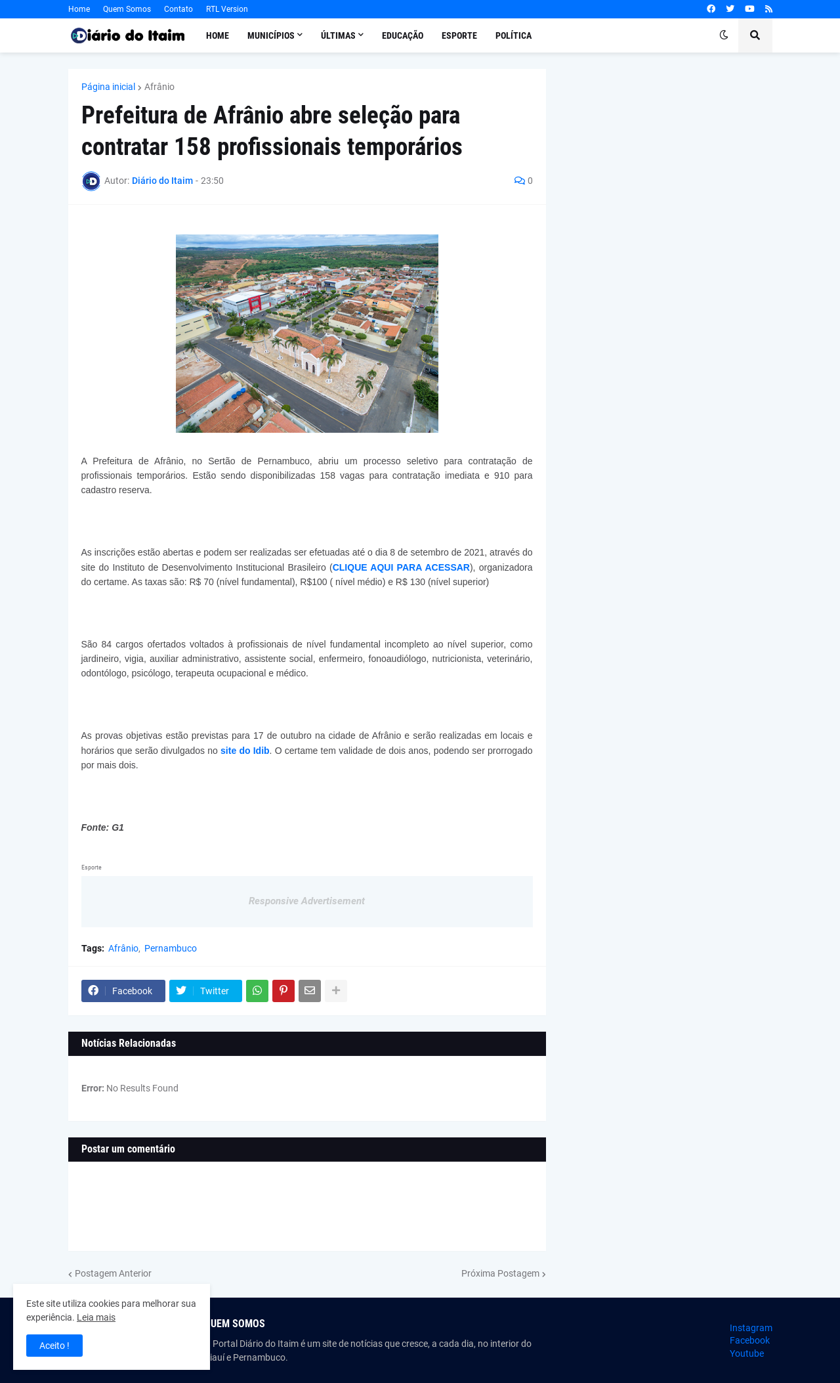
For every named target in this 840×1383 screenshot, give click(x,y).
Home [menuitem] (217, 35)
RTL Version (227, 9)
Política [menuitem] (513, 35)
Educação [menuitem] (402, 35)
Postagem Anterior (113, 1273)
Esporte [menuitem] (459, 35)
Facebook (750, 1340)
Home (79, 9)
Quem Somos (127, 9)
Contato (178, 9)
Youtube (747, 1353)
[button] (723, 35)
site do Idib (245, 750)
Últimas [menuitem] (338, 35)
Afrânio (159, 86)
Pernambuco (170, 948)
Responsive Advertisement (307, 901)
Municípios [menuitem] (271, 35)
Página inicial (108, 86)
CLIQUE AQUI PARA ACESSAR (401, 567)
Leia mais (96, 1317)
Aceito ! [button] (54, 1345)
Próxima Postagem (500, 1273)
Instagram (751, 1328)
